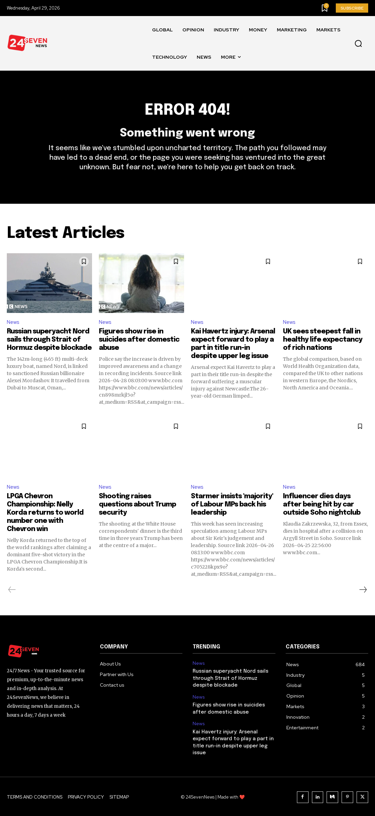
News (13, 329)
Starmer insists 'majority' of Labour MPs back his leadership (232, 514)
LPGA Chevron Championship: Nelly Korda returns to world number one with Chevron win (45, 522)
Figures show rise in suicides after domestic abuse (139, 348)
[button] (358, 44)
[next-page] (362, 599)
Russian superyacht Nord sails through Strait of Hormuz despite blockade (49, 348)
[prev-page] (12, 599)
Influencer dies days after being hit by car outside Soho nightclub (321, 514)
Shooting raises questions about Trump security (137, 514)
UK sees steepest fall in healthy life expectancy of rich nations (322, 348)
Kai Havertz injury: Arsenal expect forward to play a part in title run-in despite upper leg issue (234, 745)
